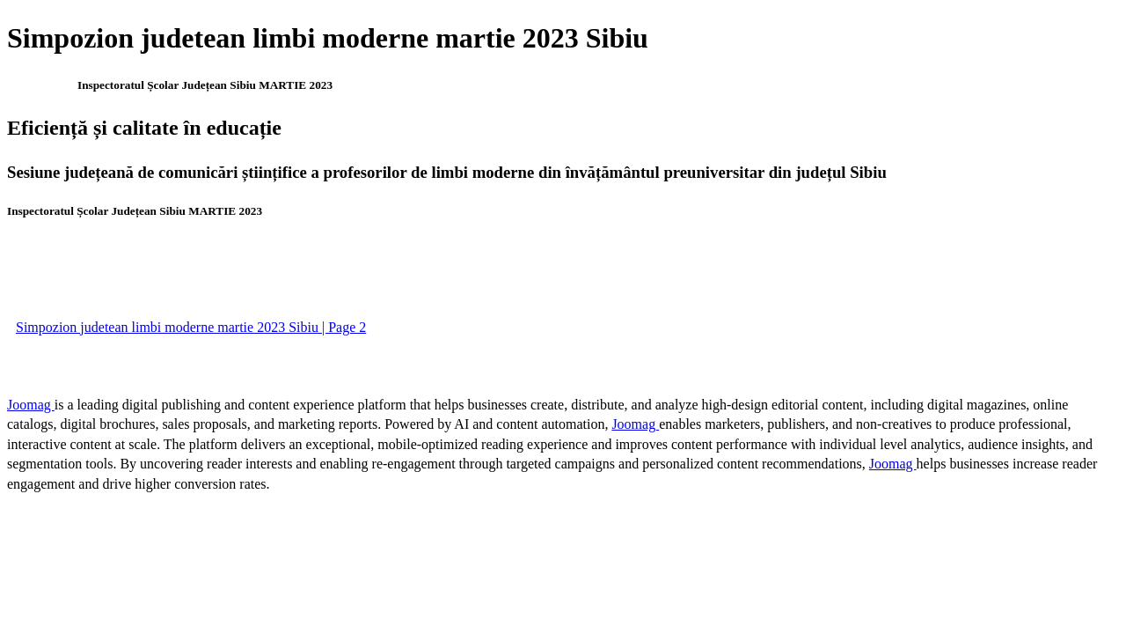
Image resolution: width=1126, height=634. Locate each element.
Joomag (31, 404)
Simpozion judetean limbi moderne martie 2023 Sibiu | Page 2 (191, 327)
